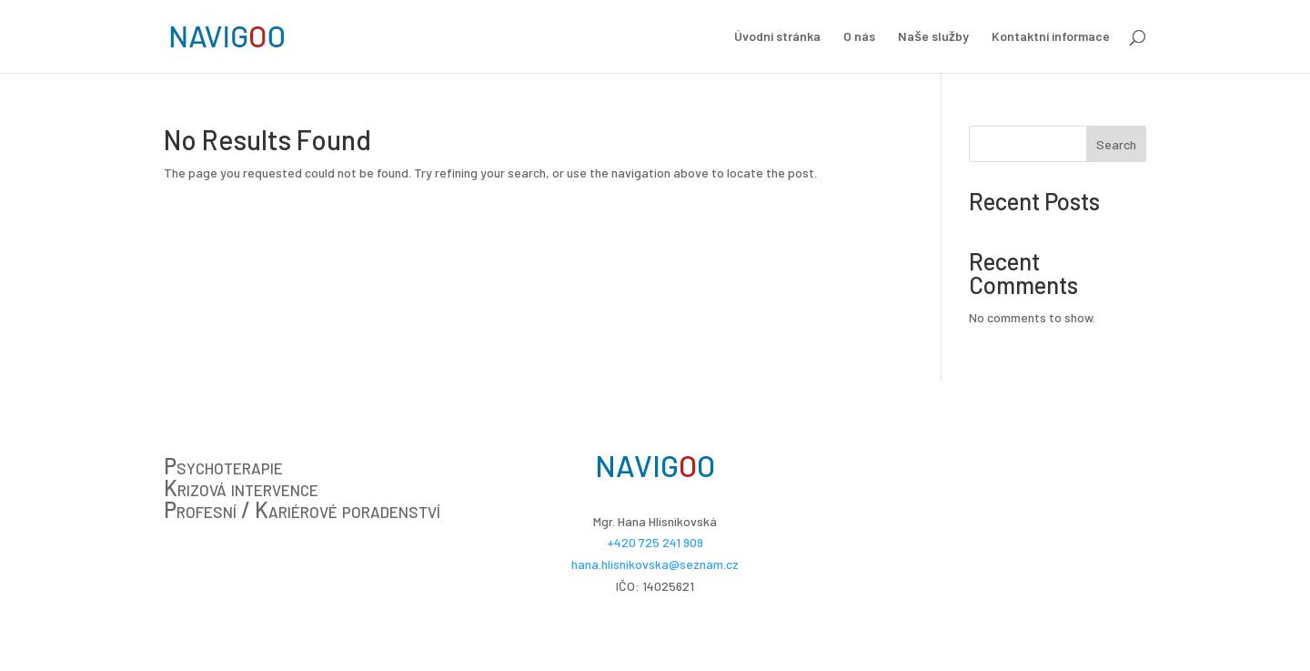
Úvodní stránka (777, 37)
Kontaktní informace (1051, 37)
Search (1116, 144)
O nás (859, 37)
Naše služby (933, 37)
